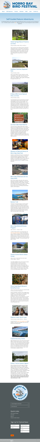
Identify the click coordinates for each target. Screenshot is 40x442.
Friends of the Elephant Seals (22, 321)
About (3, 11)
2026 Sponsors (9, 11)
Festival (16, 11)
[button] (28, 403)
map (15, 22)
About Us (12, 416)
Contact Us (35, 11)
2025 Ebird (12, 414)
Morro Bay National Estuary (15, 232)
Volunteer (21, 11)
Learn (30, 11)
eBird (26, 11)
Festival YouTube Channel (15, 417)
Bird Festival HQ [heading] (14, 406)
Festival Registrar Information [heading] (16, 403)
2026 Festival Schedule (14, 413)
